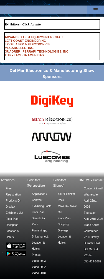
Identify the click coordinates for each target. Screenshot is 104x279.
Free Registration (13, 191)
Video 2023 (39, 260)
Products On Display (13, 203)
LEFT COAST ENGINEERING (25, 40)
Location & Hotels (12, 234)
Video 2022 (39, 266)
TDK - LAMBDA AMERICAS (24, 55)
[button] (95, 10)
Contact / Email (93, 188)
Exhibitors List (14, 212)
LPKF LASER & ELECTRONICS (27, 44)
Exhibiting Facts (42, 206)
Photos (36, 254)
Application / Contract (39, 197)
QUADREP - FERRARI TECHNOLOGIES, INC (37, 51)
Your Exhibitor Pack (66, 197)
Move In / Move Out (67, 209)
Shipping (63, 224)
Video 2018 (39, 273)
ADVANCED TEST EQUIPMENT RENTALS (34, 37)
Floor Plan (12, 218)
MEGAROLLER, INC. (19, 47)
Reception (12, 224)
